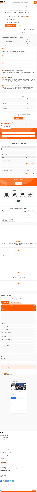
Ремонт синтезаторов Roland (10, 445)
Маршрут (13, 395)
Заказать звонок (18, 183)
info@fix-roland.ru (3, 460)
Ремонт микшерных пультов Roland (11, 441)
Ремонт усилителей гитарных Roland (12, 443)
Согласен (33, 489)
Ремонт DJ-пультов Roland (10, 447)
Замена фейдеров (4, 103)
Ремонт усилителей (4, 108)
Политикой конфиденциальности (26, 361)
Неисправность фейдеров (6, 160)
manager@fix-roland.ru (4, 463)
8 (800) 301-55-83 (3, 458)
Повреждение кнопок (5, 163)
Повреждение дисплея (5, 173)
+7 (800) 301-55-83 (16, 2)
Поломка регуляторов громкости (7, 167)
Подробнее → (32, 160)
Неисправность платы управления (7, 170)
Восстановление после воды (5, 98)
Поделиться (1, 479)
